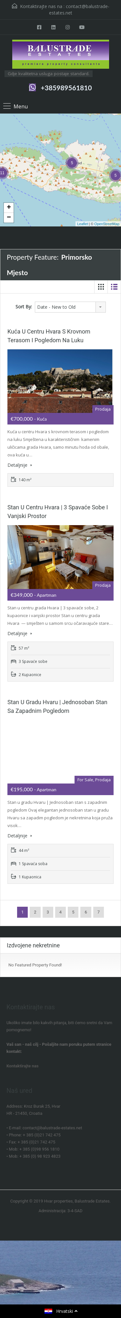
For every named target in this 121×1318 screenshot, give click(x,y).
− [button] (9, 218)
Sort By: (23, 307)
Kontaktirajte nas (22, 1065)
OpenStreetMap (106, 224)
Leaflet (82, 224)
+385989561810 (66, 88)
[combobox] (70, 307)
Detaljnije (19, 465)
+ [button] (9, 208)
